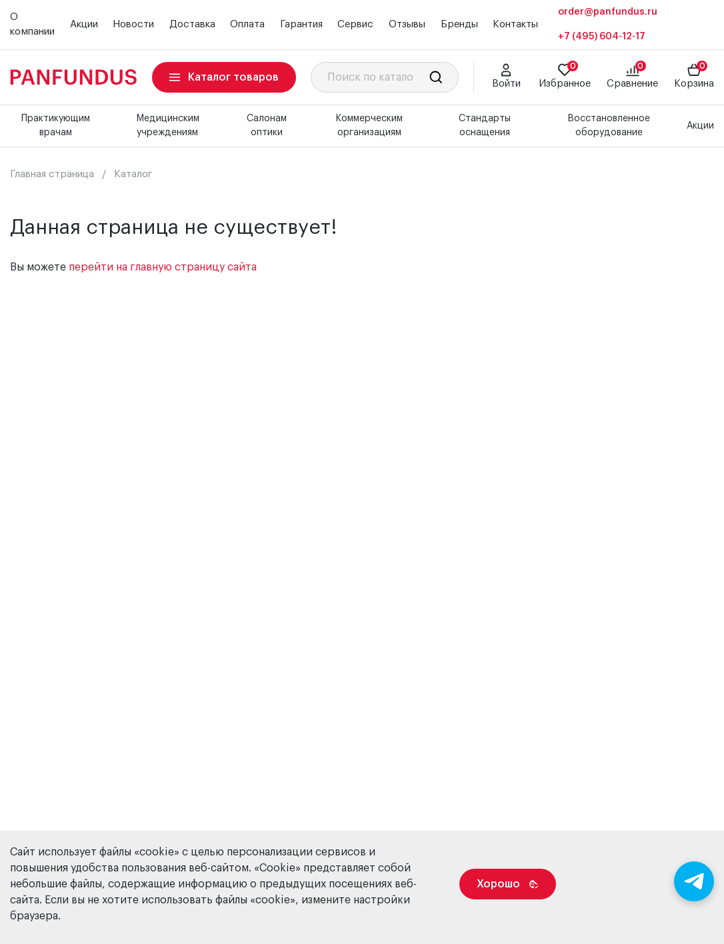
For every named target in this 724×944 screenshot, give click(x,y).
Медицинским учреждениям (167, 125)
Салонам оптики (267, 125)
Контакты (515, 24)
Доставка (192, 24)
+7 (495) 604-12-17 (601, 36)
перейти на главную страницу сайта (163, 267)
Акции (84, 24)
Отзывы (407, 24)
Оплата (247, 24)
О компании (32, 24)
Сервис (355, 24)
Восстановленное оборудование (608, 125)
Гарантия (301, 24)
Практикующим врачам (55, 125)
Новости (133, 24)
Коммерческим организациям (369, 125)
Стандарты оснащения (485, 125)
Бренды (459, 24)
